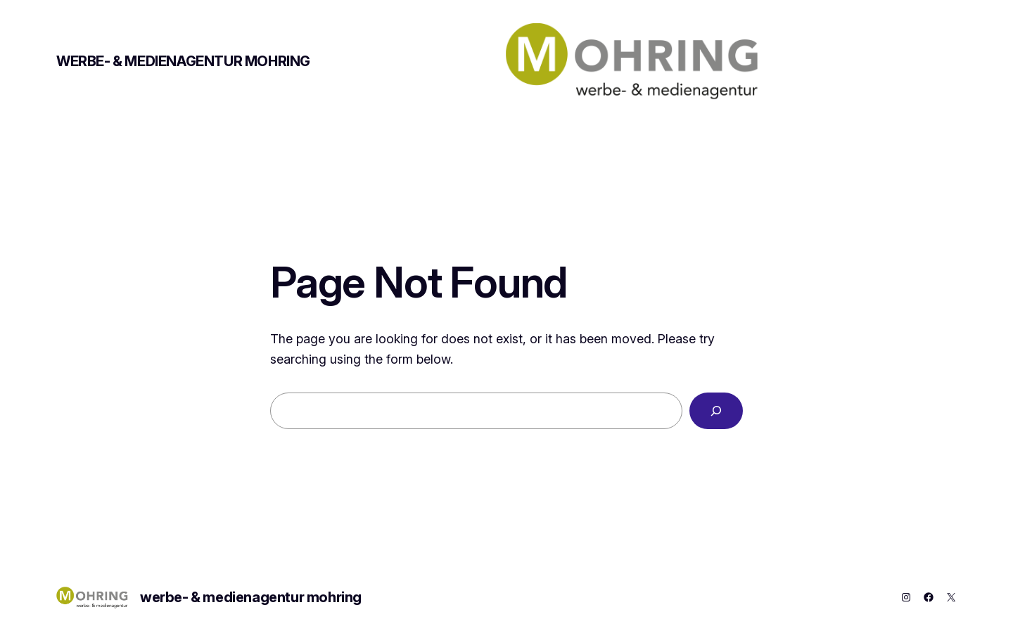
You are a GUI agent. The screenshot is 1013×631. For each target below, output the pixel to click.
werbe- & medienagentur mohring (183, 61)
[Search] (716, 411)
